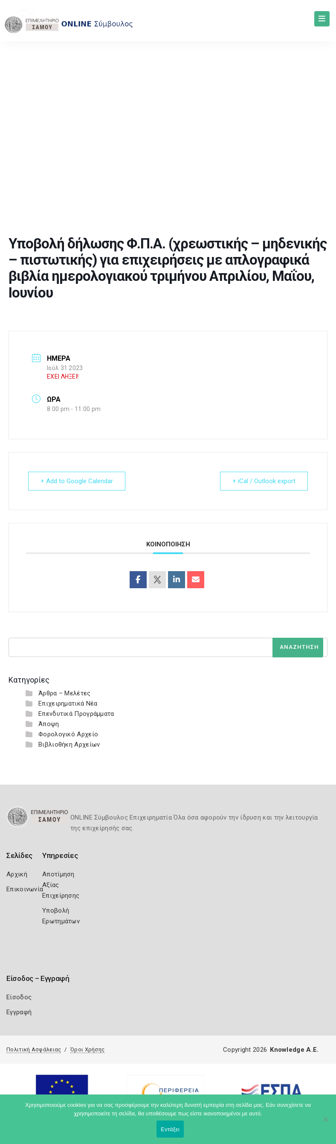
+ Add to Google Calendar (77, 481)
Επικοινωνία (24, 889)
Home (41, 161)
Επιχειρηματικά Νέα (67, 703)
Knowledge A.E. (294, 1050)
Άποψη (48, 724)
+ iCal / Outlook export (263, 481)
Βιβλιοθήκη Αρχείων (69, 744)
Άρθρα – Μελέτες (64, 693)
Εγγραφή (19, 1012)
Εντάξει (170, 1129)
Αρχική (16, 874)
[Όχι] (325, 1123)
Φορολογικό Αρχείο (68, 734)
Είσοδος (19, 997)
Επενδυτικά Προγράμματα (76, 714)
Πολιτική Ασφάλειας (33, 1049)
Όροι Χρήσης (87, 1049)
